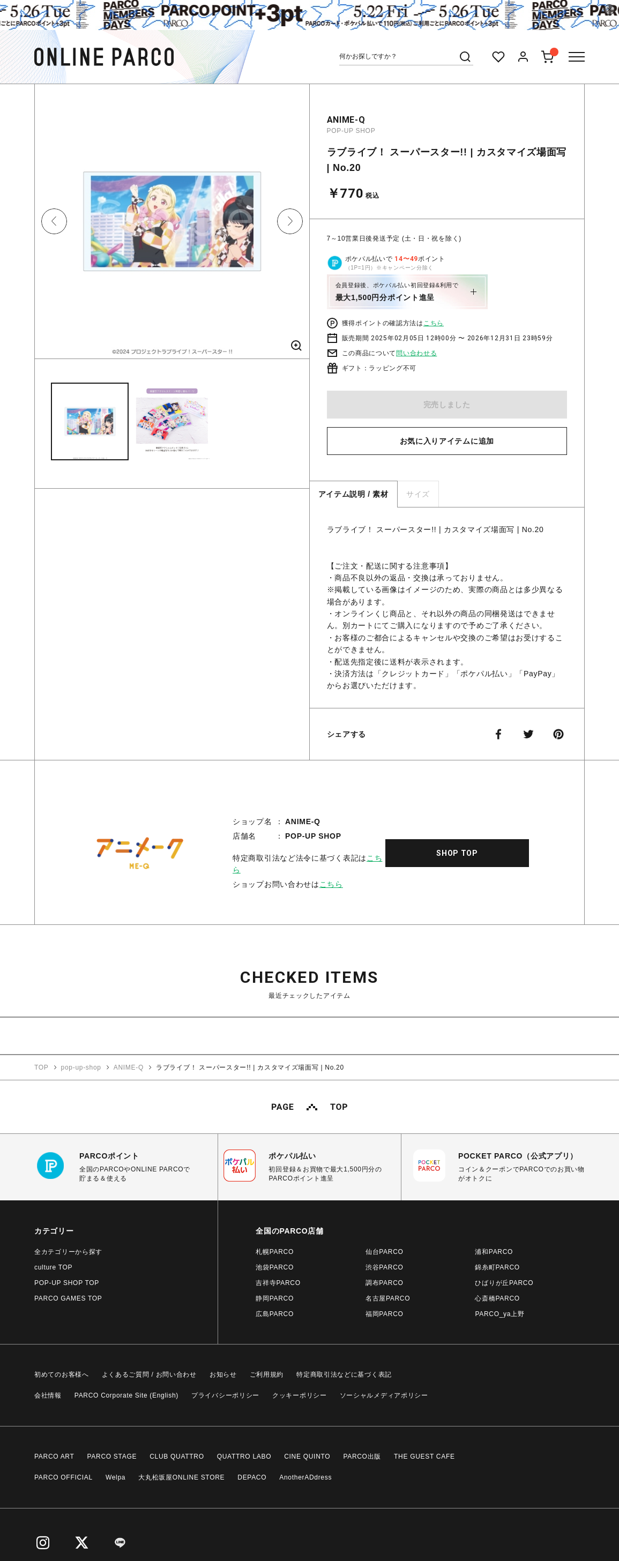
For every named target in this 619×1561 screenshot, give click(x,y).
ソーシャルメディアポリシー (384, 1395)
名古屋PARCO (388, 1298)
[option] (172, 225)
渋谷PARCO (385, 1267)
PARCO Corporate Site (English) (126, 1395)
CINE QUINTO (307, 1456)
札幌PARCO (275, 1252)
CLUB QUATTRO (177, 1456)
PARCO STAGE (112, 1456)
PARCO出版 (362, 1456)
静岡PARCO (275, 1298)
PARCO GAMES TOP (68, 1298)
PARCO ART (54, 1456)
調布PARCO (385, 1283)
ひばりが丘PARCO (504, 1283)
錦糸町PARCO (497, 1267)
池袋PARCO (275, 1267)
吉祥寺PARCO (278, 1283)
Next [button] (290, 221)
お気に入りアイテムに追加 (447, 441)
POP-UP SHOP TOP (66, 1283)
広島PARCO (275, 1314)
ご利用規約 (267, 1374)
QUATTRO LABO (244, 1456)
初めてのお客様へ (61, 1374)
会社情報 (48, 1395)
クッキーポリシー (299, 1395)
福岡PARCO (385, 1314)
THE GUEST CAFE (424, 1456)
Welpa (115, 1477)
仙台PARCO (385, 1252)
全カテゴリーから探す (68, 1252)
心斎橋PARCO (497, 1298)
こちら (433, 323)
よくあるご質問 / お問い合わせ (149, 1374)
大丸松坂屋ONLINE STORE (181, 1477)
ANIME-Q (346, 120)
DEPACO (251, 1477)
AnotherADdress (305, 1477)
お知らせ (223, 1374)
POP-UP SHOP (351, 131)
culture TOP (53, 1267)
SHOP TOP (457, 853)
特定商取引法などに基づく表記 (344, 1374)
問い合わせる (416, 353)
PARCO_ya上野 (499, 1314)
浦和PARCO (494, 1252)
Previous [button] (54, 221)
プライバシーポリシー (225, 1395)
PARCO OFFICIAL (63, 1477)
